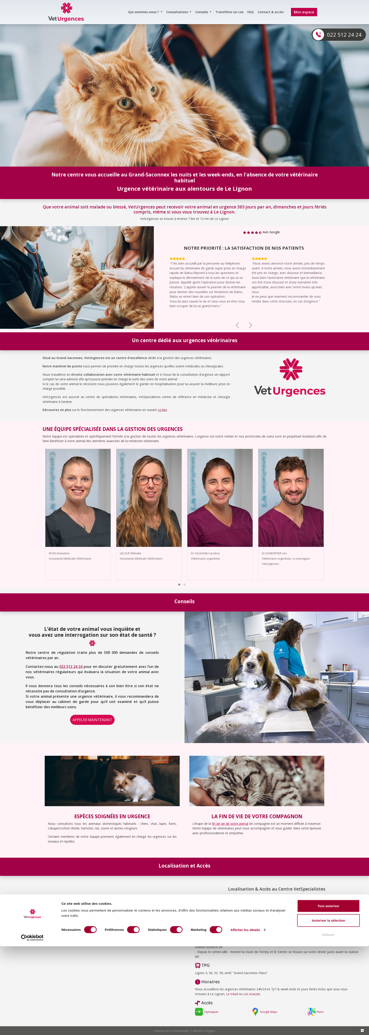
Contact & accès (271, 12)
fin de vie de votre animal (230, 824)
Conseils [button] (202, 12)
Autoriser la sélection (328, 1009)
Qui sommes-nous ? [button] (144, 12)
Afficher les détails (245, 1018)
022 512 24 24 (344, 34)
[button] (179, 584)
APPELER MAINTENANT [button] (92, 719)
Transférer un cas (229, 12)
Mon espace (304, 12)
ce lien (162, 410)
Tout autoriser (328, 994)
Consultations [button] (177, 12)
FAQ (250, 12)
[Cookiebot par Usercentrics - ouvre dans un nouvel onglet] (32, 1026)
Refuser (328, 1023)
